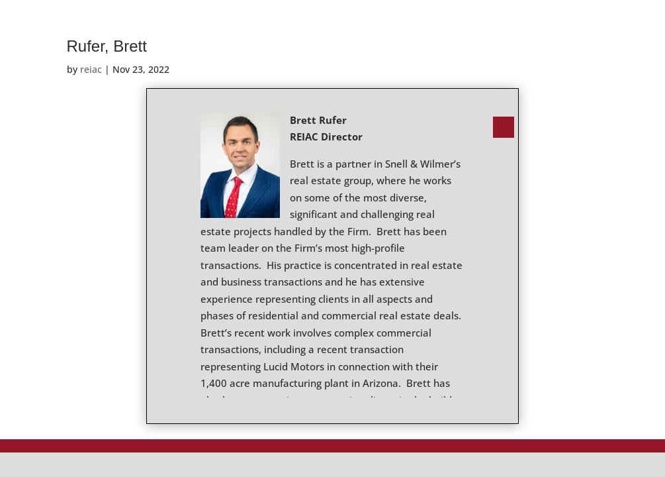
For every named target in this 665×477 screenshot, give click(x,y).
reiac (91, 69)
